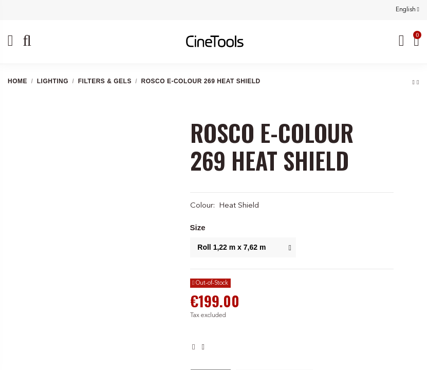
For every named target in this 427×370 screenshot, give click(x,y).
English (407, 10)
